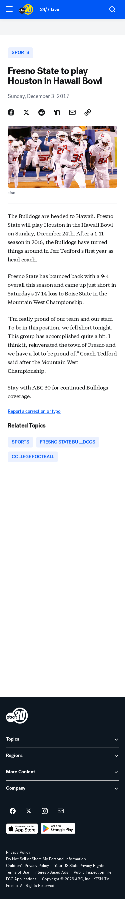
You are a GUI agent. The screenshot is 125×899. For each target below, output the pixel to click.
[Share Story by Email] (72, 112)
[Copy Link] (87, 112)
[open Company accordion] (62, 788)
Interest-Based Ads (51, 872)
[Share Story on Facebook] (11, 112)
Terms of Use (17, 872)
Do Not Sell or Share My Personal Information (46, 859)
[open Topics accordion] (62, 739)
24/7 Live (49, 9)
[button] (9, 9)
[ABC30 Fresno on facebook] (12, 811)
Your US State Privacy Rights (79, 866)
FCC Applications (21, 879)
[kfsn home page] (17, 716)
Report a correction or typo (34, 411)
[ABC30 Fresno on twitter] (28, 811)
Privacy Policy (18, 852)
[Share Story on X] (26, 112)
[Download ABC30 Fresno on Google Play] (58, 828)
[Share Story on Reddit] (41, 112)
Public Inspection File (92, 872)
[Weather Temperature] (92, 9)
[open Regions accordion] (62, 756)
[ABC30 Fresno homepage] (26, 9)
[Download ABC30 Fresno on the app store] (22, 828)
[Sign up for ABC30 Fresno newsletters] (60, 811)
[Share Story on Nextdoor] (57, 112)
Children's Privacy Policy (27, 866)
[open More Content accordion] (62, 772)
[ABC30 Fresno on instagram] (44, 811)
